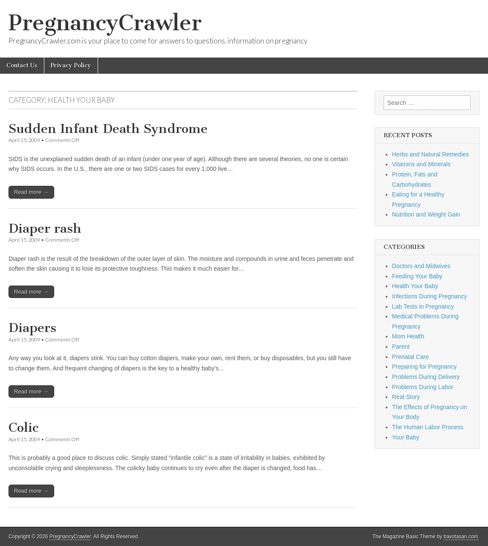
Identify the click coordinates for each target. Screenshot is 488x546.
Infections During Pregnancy (429, 296)
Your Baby (405, 437)
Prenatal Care (410, 356)
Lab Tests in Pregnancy (423, 306)
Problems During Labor (422, 387)
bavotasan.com (461, 537)
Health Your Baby (415, 286)
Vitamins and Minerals (421, 164)
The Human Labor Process (427, 427)
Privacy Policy (71, 65)
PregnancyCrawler (105, 23)
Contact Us (22, 65)
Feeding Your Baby (417, 276)
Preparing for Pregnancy (424, 366)
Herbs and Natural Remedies (430, 154)
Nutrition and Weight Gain (426, 214)
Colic (23, 427)
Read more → (31, 192)
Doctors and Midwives (421, 266)
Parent (401, 346)
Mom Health (408, 336)
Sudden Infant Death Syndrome (108, 128)
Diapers (32, 327)
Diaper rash (45, 228)
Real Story (406, 396)
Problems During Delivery (426, 376)
